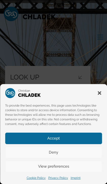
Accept (53, 138)
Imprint (76, 178)
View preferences (53, 166)
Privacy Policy (58, 178)
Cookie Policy (36, 178)
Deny (53, 152)
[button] (99, 93)
